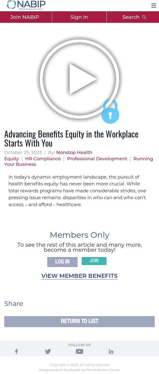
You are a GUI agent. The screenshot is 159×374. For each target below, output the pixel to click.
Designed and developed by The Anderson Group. (79, 370)
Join (94, 261)
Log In (62, 262)
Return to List (79, 321)
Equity (11, 159)
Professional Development (97, 159)
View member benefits (79, 275)
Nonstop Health (74, 152)
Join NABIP (24, 17)
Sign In (79, 17)
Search (134, 17)
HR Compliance (43, 159)
